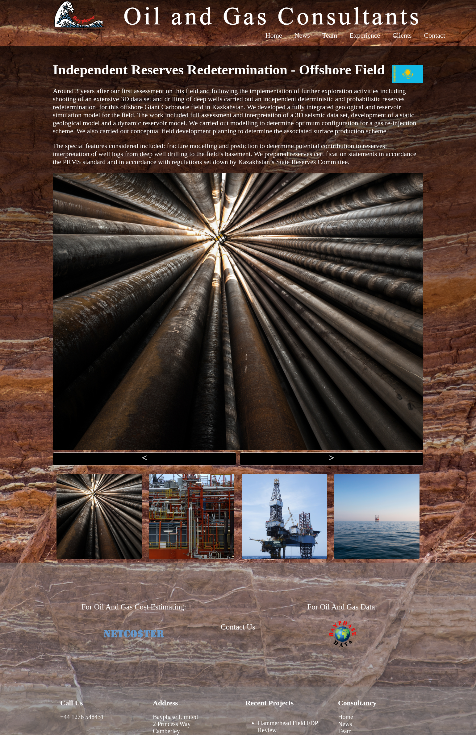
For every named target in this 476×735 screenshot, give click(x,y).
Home (273, 35)
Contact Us (238, 627)
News (302, 35)
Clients (401, 35)
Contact (434, 35)
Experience (364, 35)
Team (329, 35)
